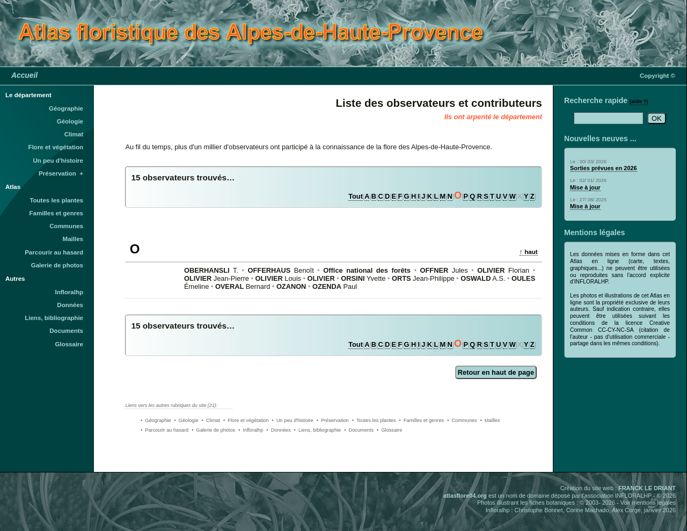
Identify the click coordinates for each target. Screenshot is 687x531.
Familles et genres (57, 213)
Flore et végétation (55, 147)
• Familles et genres (421, 420)
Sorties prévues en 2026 (603, 168)
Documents (66, 331)
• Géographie (156, 420)
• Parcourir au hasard (164, 430)
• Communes (462, 420)
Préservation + (61, 173)
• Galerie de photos (213, 430)
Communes (66, 226)
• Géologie (186, 420)
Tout (355, 196)
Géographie (66, 108)
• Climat (211, 420)
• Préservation (333, 420)
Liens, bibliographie (54, 318)
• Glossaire (389, 430)
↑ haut (529, 251)
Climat (73, 134)
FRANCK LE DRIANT (647, 488)
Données (70, 305)
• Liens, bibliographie (317, 430)
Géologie (70, 121)
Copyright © (657, 75)
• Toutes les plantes (374, 420)
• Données (278, 430)
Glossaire (69, 344)
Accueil (24, 75)
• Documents (359, 430)
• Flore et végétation (246, 420)
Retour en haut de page (496, 372)
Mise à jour (585, 187)
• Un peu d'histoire (292, 420)
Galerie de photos (57, 265)
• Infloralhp (250, 430)
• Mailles (490, 420)
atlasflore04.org (465, 495)
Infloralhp (69, 292)
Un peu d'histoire (58, 160)
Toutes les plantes (56, 200)
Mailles (73, 239)
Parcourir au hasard (54, 252)
